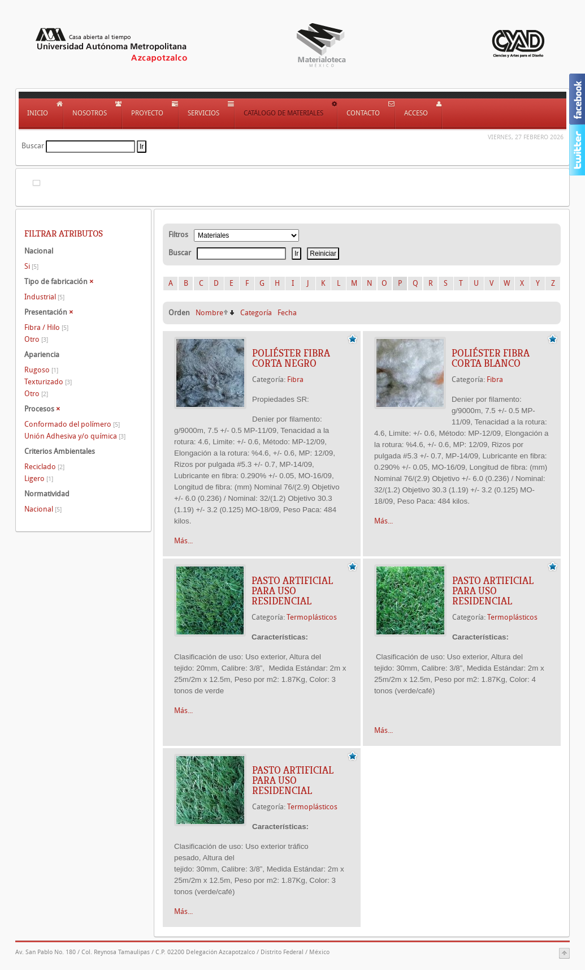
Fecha (287, 312)
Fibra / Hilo (46, 327)
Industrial (44, 297)
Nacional (43, 509)
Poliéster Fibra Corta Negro (291, 358)
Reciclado (44, 466)
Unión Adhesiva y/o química (74, 436)
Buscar (32, 145)
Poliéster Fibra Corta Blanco (491, 358)
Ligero (38, 478)
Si (31, 266)
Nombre (209, 312)
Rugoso (41, 370)
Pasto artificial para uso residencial (292, 590)
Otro (36, 339)
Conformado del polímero (72, 424)
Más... (183, 540)
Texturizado (48, 381)
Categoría (256, 312)
